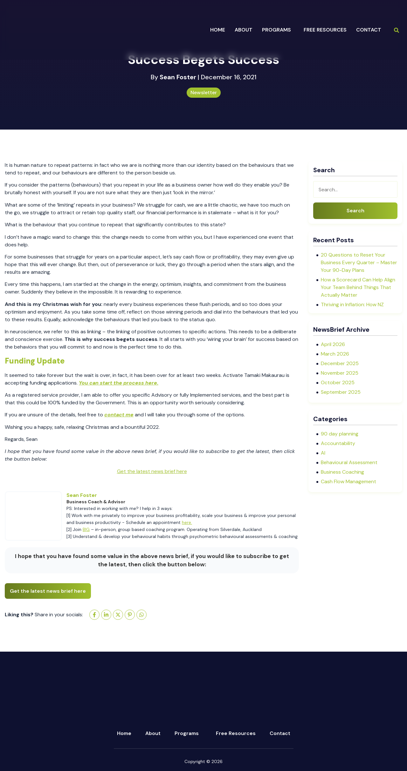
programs (276, 29)
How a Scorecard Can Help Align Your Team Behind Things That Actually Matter (358, 287)
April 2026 (333, 344)
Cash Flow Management (348, 481)
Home (217, 29)
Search (355, 210)
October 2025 (338, 382)
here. (187, 522)
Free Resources (325, 29)
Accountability (338, 443)
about (243, 29)
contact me (119, 414)
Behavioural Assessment (349, 462)
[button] (278, 30)
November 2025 (339, 373)
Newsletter (203, 92)
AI (323, 452)
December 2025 (340, 363)
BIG (86, 529)
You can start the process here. (118, 382)
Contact (368, 29)
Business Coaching (342, 472)
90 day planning (339, 433)
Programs (187, 733)
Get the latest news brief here (152, 471)
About (153, 733)
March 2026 (335, 353)
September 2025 (341, 392)
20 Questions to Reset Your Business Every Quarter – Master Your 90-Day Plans (359, 262)
